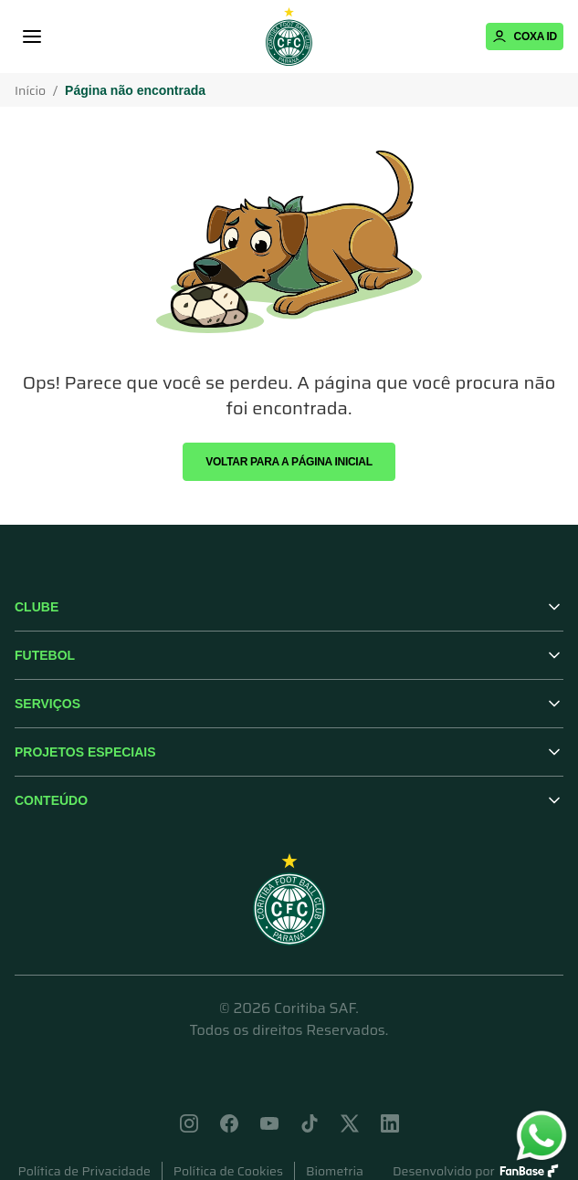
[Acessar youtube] (269, 1123)
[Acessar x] (350, 1123)
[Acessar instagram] (189, 1123)
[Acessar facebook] (229, 1123)
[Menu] (32, 36)
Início (30, 90)
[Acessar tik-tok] (309, 1123)
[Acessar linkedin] (390, 1123)
